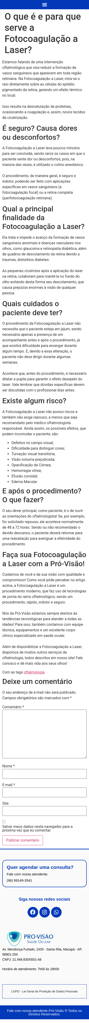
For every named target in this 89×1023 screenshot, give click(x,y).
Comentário (13, 707)
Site (5, 803)
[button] (44, 4)
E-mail (8, 785)
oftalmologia (34, 672)
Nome (8, 766)
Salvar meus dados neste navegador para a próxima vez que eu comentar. (37, 828)
